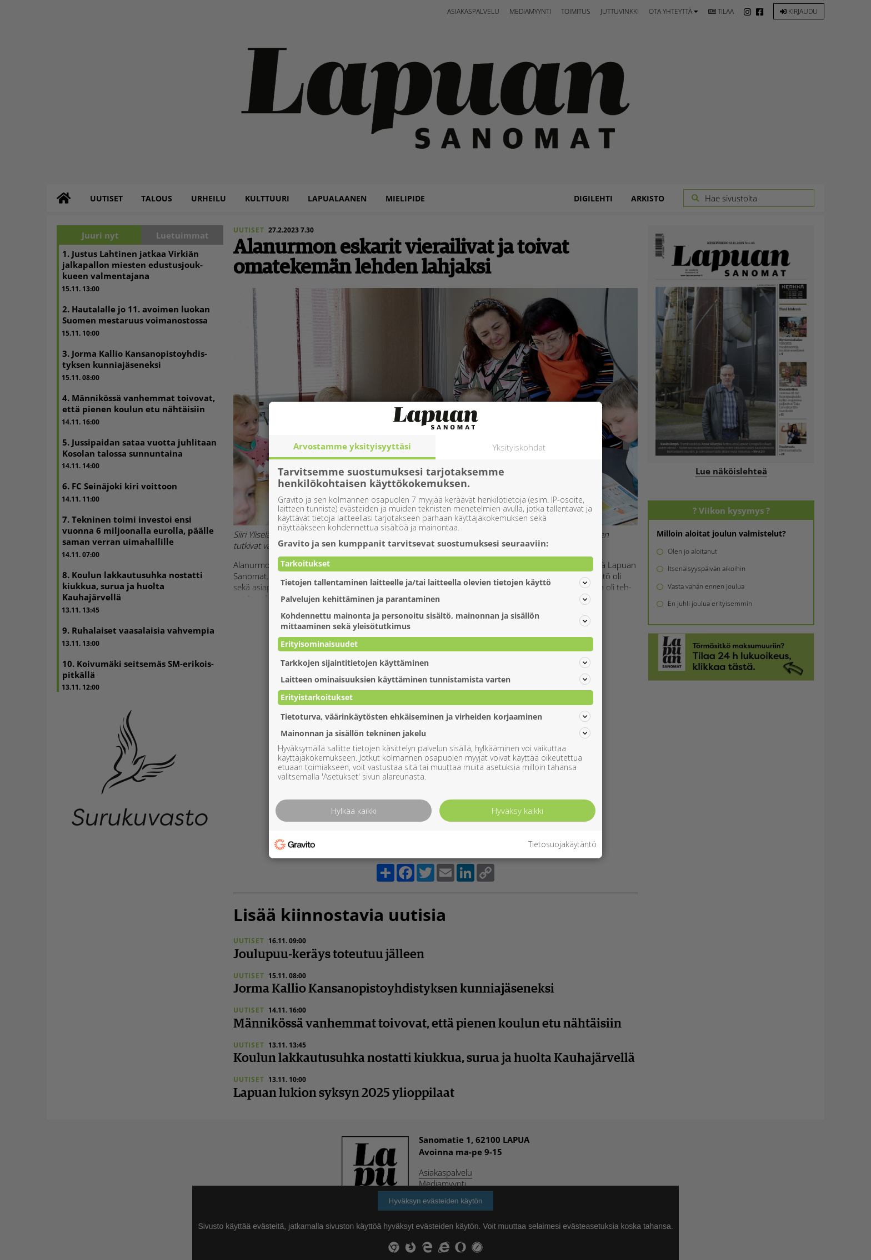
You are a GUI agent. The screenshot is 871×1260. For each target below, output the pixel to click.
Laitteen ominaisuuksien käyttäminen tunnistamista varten (435, 679)
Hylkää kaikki (354, 810)
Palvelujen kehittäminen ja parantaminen (435, 599)
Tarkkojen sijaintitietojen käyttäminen (435, 662)
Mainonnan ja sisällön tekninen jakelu (435, 732)
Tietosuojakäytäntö (562, 844)
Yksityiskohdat (519, 447)
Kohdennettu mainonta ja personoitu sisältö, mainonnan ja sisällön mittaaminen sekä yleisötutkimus (435, 620)
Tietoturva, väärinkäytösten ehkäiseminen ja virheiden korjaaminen (435, 716)
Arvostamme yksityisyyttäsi (352, 446)
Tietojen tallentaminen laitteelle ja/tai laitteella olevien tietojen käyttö (435, 582)
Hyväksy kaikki (517, 810)
